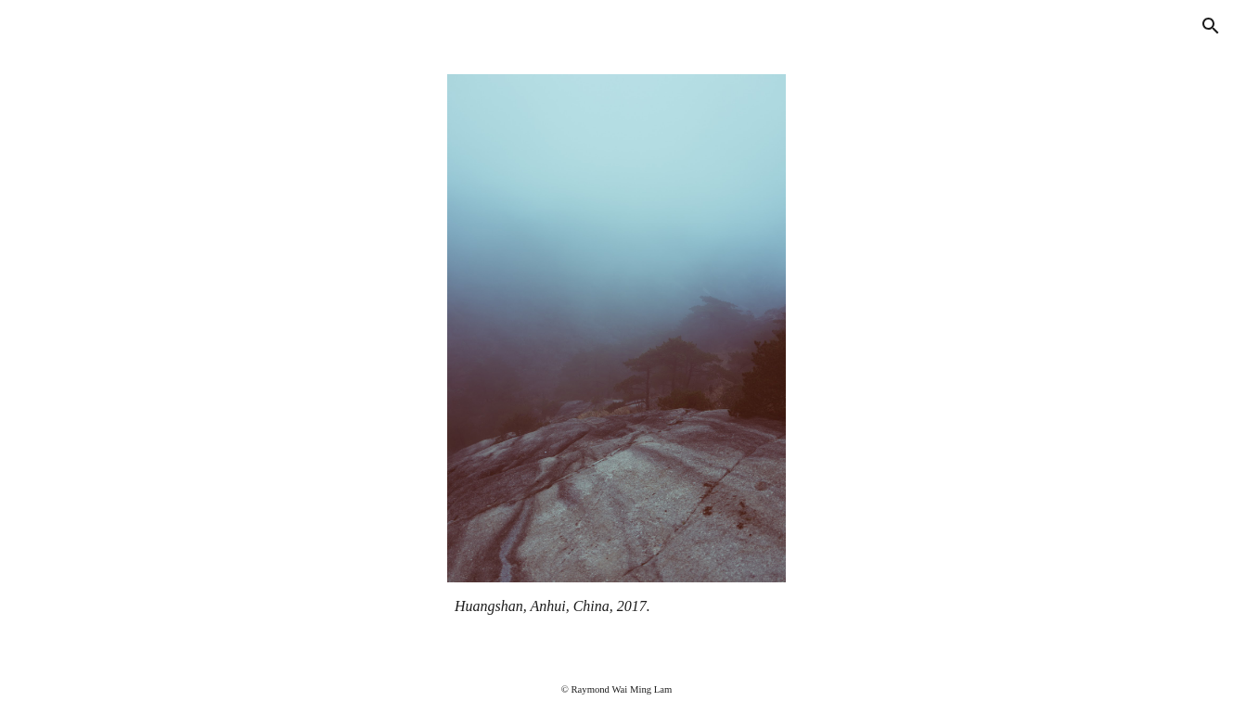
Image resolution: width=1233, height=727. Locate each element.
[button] (1210, 26)
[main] (616, 606)
